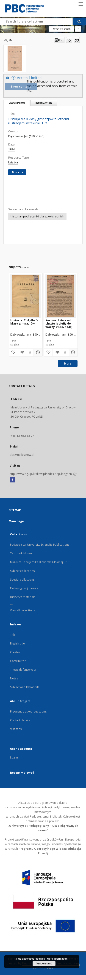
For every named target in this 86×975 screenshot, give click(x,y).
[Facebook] (12, 480)
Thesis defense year (23, 670)
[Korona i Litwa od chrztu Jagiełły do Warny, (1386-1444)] (61, 296)
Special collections (22, 580)
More (68, 363)
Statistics (16, 729)
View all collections (22, 610)
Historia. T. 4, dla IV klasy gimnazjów (24, 321)
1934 (11, 149)
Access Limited (23, 77)
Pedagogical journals (24, 588)
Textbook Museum (22, 553)
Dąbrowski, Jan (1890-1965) (26, 136)
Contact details (20, 720)
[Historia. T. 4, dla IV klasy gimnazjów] (26, 296)
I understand (44, 963)
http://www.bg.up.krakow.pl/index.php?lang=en (43, 474)
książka (13, 162)
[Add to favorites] (69, 40)
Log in (14, 757)
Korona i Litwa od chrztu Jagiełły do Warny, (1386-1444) (58, 323)
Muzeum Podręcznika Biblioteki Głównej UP (38, 562)
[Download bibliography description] (21, 352)
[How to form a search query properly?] (78, 29)
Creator (15, 652)
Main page (16, 521)
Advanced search (62, 29)
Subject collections (22, 571)
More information (57, 958)
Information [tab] (44, 102)
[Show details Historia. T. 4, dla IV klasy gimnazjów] (37, 352)
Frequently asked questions (28, 711)
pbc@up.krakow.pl (22, 455)
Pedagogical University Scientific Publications (39, 545)
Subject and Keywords (24, 687)
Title (13, 635)
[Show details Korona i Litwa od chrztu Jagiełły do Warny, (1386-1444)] (72, 352)
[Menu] (81, 3)
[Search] (79, 21)
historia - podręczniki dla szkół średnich (37, 216)
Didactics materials (22, 597)
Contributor (18, 661)
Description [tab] (17, 102)
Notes (14, 678)
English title (17, 643)
